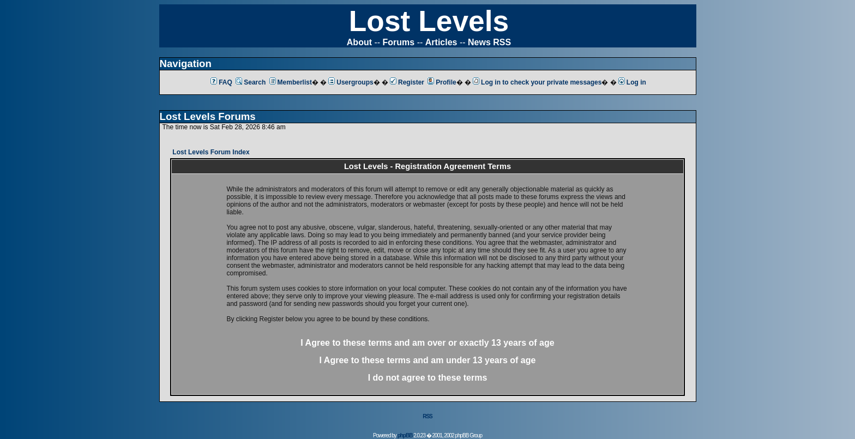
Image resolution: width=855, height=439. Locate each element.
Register (407, 82)
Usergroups (350, 82)
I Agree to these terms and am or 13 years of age (427, 342)
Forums (399, 42)
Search (251, 82)
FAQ (221, 82)
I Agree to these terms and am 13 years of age (428, 360)
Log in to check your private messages (537, 82)
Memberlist (290, 82)
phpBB (405, 435)
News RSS (489, 42)
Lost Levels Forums (208, 116)
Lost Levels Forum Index (210, 152)
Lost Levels (429, 21)
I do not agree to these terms (427, 377)
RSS (427, 416)
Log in (632, 82)
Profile (442, 82)
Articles (441, 42)
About (359, 42)
